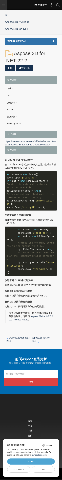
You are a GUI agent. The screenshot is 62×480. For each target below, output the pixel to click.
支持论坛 (24, 68)
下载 (9, 68)
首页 (30, 420)
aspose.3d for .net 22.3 (41, 339)
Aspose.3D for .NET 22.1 (18, 339)
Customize (19, 469)
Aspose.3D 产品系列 (17, 22)
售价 (30, 435)
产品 (30, 425)
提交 (31, 382)
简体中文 (40, 4)
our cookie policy (39, 455)
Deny (43, 469)
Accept (31, 461)
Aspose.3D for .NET (16, 29)
